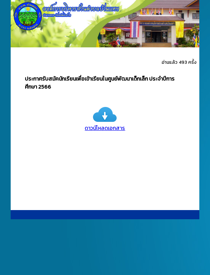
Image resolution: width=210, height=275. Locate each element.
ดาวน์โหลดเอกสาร (105, 124)
